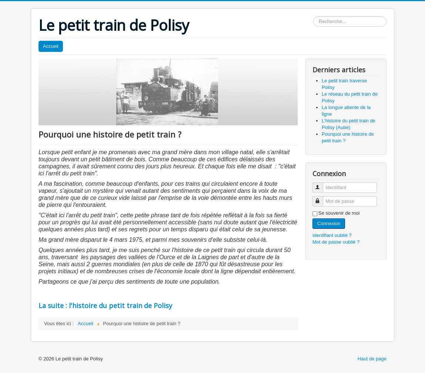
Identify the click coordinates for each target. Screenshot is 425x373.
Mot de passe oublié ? (335, 242)
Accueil (50, 46)
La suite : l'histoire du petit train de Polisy (105, 305)
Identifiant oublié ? (332, 235)
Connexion (328, 223)
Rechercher (313, 16)
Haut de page (372, 359)
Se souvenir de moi (338, 213)
